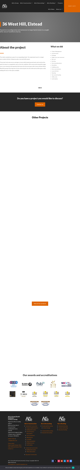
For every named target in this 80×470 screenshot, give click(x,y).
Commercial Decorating (47, 430)
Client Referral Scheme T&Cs (15, 447)
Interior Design (46, 428)
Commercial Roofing (63, 428)
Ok (73, 467)
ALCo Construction (25, 3)
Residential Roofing (63, 426)
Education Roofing (62, 429)
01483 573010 (11, 438)
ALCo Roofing (51, 3)
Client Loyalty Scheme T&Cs (14, 445)
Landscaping (29, 445)
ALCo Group (15, 3)
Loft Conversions (31, 435)
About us (58, 9)
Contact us (40, 104)
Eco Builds (29, 439)
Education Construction (31, 454)
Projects (60, 3)
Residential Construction (31, 426)
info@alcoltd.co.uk (12, 440)
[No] (78, 467)
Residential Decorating (47, 426)
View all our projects (40, 303)
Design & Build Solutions (32, 428)
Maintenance (30, 437)
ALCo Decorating (39, 3)
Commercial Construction (32, 448)
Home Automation (31, 441)
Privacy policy (11, 443)
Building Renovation (31, 429)
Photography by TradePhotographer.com (17, 464)
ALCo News (51, 9)
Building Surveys (30, 443)
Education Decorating (47, 432)
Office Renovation (31, 451)
